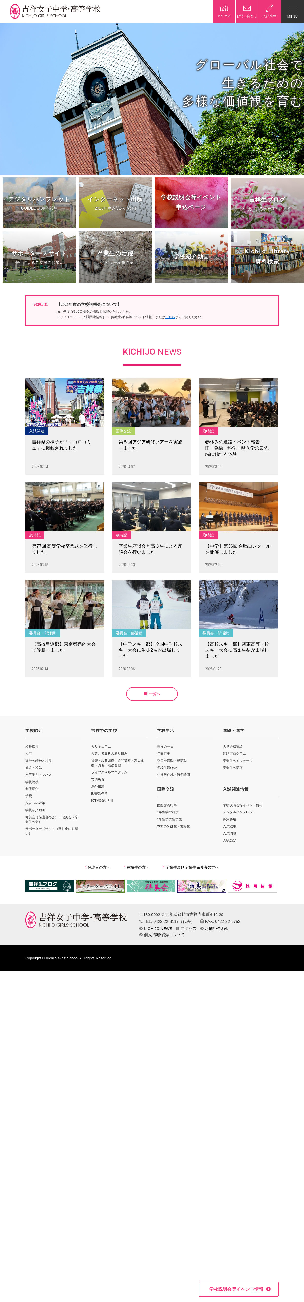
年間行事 (163, 753)
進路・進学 (233, 730)
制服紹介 (32, 789)
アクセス (186, 928)
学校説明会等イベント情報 (242, 805)
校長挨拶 (32, 746)
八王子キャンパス (38, 775)
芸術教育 (97, 779)
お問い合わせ (214, 928)
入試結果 (229, 826)
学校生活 (165, 730)
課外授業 (97, 786)
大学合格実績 (233, 746)
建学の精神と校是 (38, 761)
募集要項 (229, 819)
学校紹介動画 (35, 810)
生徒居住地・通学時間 (173, 775)
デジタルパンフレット (239, 812)
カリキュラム (101, 746)
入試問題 (229, 833)
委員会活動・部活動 (172, 761)
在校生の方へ (136, 867)
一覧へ (152, 694)
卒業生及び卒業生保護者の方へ (191, 867)
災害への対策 (35, 803)
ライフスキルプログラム (109, 772)
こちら (170, 317)
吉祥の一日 (165, 746)
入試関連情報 (236, 789)
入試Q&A (229, 840)
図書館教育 (99, 793)
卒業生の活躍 (233, 768)
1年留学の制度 (168, 812)
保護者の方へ (97, 867)
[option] (152, 99)
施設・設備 (33, 768)
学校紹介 (34, 730)
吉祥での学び (104, 730)
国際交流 (165, 789)
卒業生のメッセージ (238, 761)
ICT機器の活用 (102, 800)
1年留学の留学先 (169, 819)
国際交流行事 (167, 805)
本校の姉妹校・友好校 (173, 826)
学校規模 (32, 782)
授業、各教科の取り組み (109, 753)
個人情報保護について (161, 934)
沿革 (28, 753)
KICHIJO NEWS (155, 928)
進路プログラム (234, 753)
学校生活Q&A (167, 768)
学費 (28, 796)
